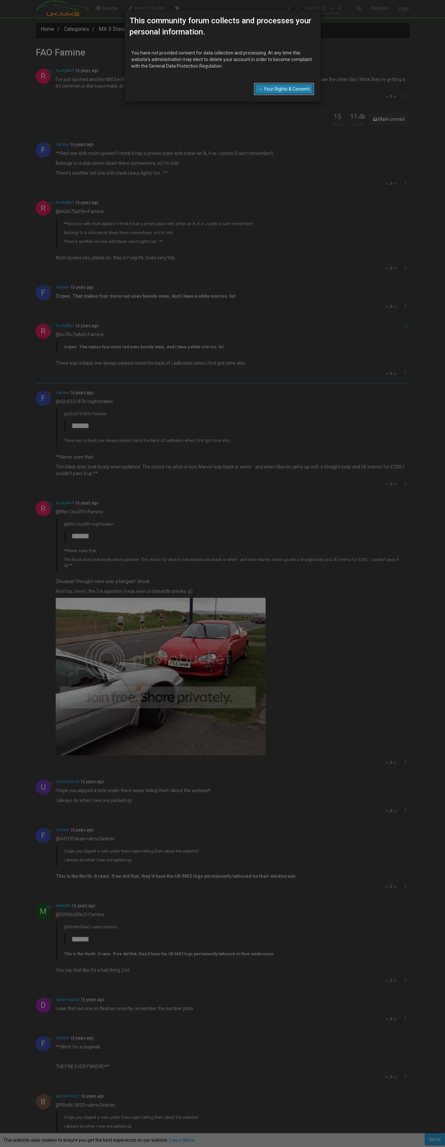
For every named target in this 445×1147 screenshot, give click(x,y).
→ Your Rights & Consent (284, 89)
